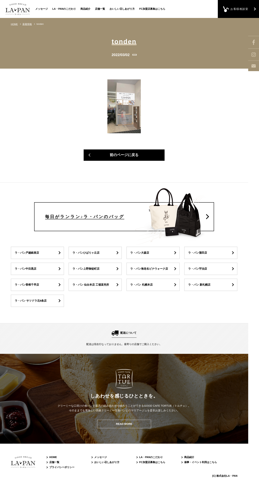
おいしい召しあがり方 (122, 8)
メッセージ (41, 8)
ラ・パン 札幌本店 (141, 285)
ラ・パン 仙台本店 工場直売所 (90, 285)
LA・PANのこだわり (64, 8)
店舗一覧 (100, 8)
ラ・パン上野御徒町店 (85, 269)
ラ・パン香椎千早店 (27, 285)
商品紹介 (85, 8)
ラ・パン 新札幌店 (199, 285)
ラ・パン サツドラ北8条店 (31, 301)
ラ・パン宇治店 (197, 269)
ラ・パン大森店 (139, 253)
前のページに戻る (124, 155)
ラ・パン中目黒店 (25, 269)
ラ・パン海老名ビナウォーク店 (149, 269)
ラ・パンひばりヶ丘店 (85, 253)
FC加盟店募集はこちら (152, 8)
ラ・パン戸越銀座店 (27, 253)
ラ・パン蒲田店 (197, 253)
